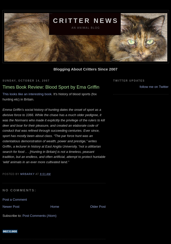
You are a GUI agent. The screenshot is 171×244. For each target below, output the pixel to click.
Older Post (98, 206)
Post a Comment (15, 199)
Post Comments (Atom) (40, 216)
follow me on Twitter (154, 87)
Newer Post (11, 206)
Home (55, 206)
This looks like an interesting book (27, 94)
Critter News (85, 20)
